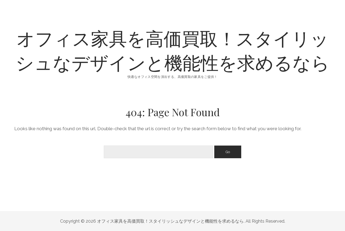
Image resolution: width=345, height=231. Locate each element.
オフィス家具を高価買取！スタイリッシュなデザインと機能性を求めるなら (173, 50)
